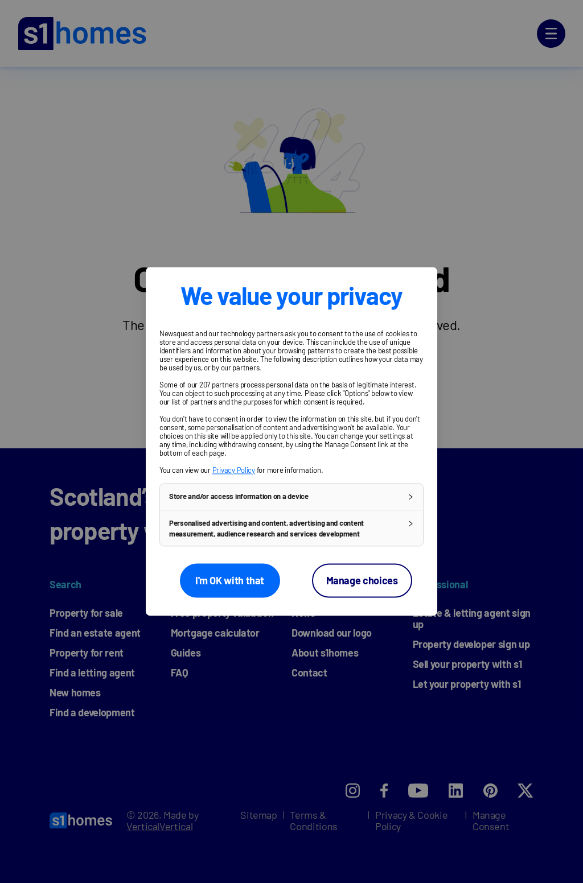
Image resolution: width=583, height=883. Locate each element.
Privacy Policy (233, 469)
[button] (291, 497)
